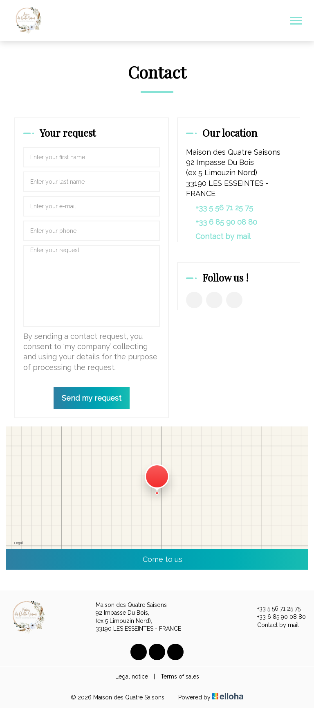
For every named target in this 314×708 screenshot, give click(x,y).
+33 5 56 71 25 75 (274, 609)
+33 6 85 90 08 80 (277, 617)
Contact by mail (223, 236)
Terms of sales (180, 676)
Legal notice (131, 676)
